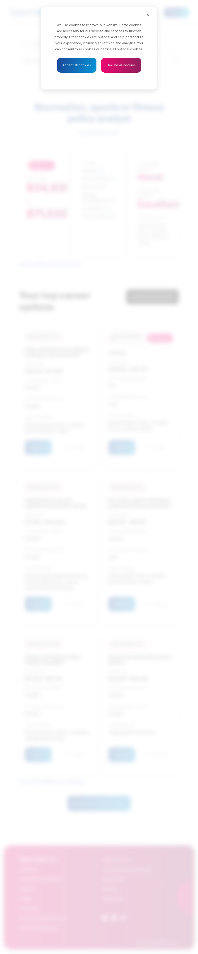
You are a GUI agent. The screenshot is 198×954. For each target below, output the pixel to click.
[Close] (148, 14)
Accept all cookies (77, 65)
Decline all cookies (121, 65)
